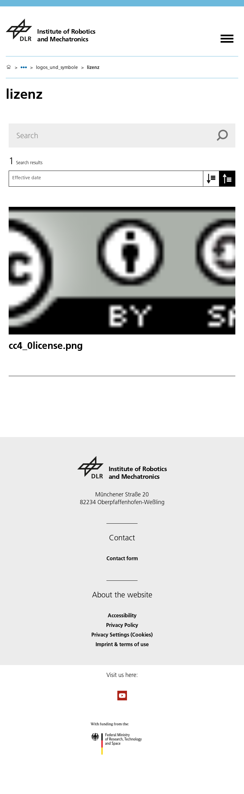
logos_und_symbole (57, 67)
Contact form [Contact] (122, 558)
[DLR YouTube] (122, 698)
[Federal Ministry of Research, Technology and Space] (122, 760)
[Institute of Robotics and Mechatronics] (51, 30)
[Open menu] (227, 36)
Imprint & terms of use (122, 644)
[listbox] (24, 67)
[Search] (122, 135)
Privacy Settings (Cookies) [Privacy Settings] (122, 634)
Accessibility (122, 615)
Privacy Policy (122, 624)
